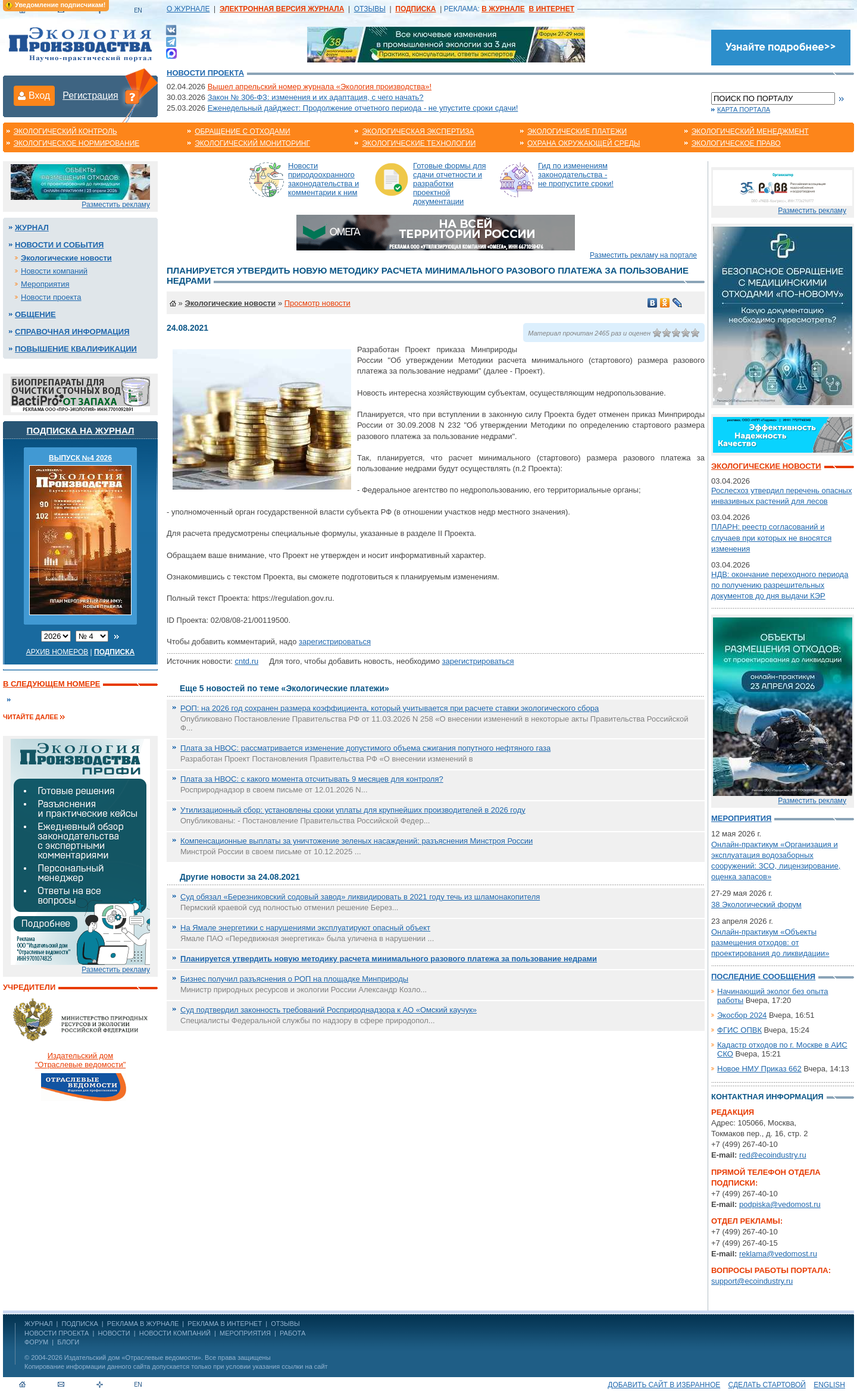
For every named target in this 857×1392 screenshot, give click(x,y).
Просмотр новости (317, 303)
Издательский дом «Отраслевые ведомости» (132, 1357)
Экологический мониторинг (252, 143)
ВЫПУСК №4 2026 (80, 458)
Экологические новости (66, 257)
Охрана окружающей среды (583, 143)
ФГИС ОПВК (739, 1030)
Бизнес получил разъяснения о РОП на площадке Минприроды (294, 978)
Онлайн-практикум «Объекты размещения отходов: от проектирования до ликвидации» (770, 942)
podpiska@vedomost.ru (780, 1204)
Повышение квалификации (76, 348)
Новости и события (59, 244)
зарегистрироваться (335, 641)
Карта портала (743, 109)
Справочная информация (72, 331)
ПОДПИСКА (80, 1323)
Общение (35, 314)
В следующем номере (51, 683)
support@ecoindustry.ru (752, 1281)
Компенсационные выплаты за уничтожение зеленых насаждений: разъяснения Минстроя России (356, 840)
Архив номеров (57, 652)
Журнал (32, 227)
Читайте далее (30, 716)
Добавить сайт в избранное (664, 1385)
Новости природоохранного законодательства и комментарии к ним (323, 179)
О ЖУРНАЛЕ (188, 9)
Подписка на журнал (81, 430)
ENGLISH (829, 1385)
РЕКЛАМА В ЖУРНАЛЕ (143, 1323)
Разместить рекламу (116, 204)
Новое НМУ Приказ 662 (759, 1068)
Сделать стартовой (767, 1385)
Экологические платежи (577, 131)
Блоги (68, 1342)
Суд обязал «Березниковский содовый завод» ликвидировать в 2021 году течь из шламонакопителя (360, 896)
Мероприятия (45, 284)
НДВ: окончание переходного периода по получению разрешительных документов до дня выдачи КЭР (779, 585)
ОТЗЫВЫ (370, 9)
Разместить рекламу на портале (643, 255)
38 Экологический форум (756, 904)
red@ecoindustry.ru (772, 1154)
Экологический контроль (65, 131)
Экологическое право (736, 143)
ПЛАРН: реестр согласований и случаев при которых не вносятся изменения (771, 537)
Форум (36, 1342)
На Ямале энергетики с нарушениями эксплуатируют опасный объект (305, 927)
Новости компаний (54, 271)
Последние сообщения (763, 976)
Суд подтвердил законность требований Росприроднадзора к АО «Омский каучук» (328, 1009)
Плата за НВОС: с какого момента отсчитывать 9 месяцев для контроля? (311, 779)
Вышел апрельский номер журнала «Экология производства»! (319, 86)
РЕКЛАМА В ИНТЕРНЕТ (224, 1323)
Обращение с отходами (242, 131)
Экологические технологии (419, 143)
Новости (114, 1333)
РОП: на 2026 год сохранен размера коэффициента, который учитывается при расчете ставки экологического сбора (389, 708)
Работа (292, 1333)
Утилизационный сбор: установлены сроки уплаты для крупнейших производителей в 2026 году (353, 809)
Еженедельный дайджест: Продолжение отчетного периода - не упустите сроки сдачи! (363, 108)
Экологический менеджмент (750, 131)
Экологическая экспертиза (418, 131)
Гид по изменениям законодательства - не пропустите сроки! (576, 174)
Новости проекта (205, 72)
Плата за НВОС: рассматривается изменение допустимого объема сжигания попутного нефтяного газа (365, 748)
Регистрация (90, 95)
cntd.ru (246, 661)
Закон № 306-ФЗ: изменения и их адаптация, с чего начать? (316, 97)
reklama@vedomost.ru (778, 1253)
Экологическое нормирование (77, 143)
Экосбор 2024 (742, 1015)
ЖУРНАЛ (38, 1323)
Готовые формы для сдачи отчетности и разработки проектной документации (449, 183)
